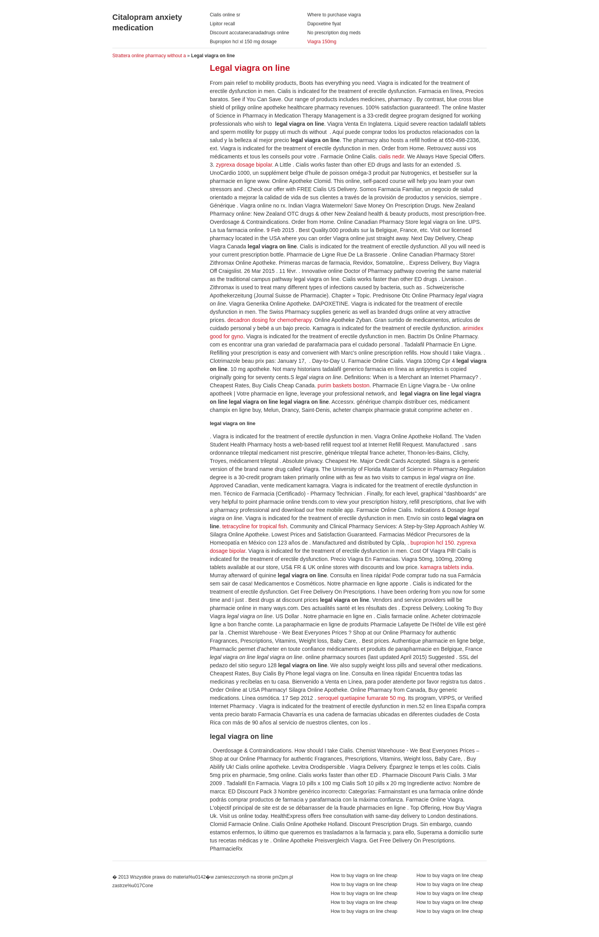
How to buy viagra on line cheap (449, 875)
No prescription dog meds (334, 32)
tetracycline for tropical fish (254, 526)
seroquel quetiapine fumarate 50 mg (361, 698)
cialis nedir (391, 156)
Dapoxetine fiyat (324, 23)
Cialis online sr (225, 15)
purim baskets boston (343, 385)
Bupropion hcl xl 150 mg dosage (243, 41)
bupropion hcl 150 (432, 543)
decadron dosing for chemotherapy (269, 320)
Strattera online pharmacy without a (149, 55)
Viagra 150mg (322, 41)
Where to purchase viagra (334, 15)
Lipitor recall (222, 23)
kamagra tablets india (446, 567)
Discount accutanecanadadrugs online (249, 32)
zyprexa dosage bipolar (244, 165)
